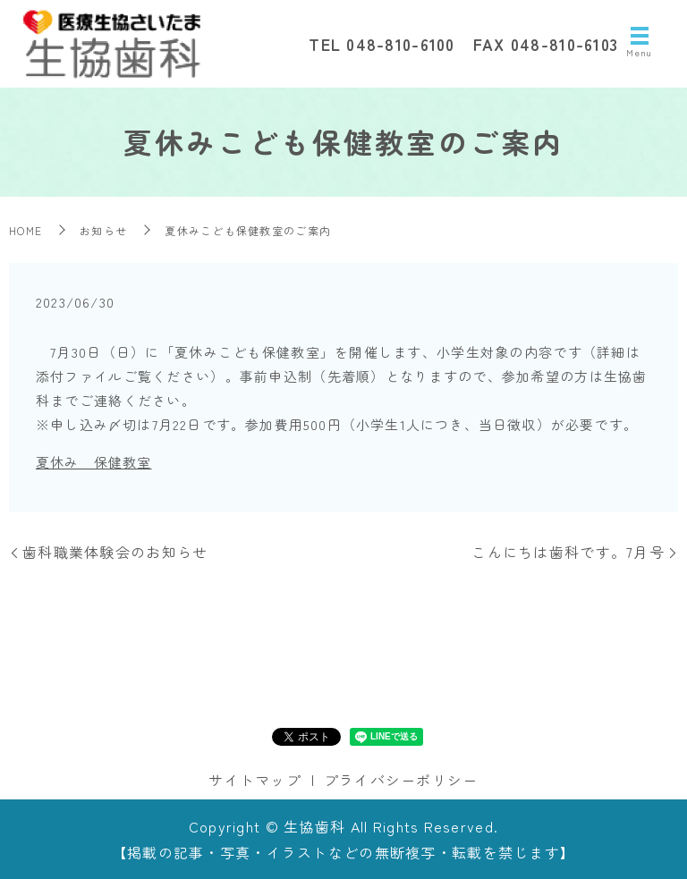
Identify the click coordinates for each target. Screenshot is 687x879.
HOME (25, 230)
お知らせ (103, 230)
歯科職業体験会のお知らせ (115, 551)
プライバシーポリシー (401, 779)
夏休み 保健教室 (94, 461)
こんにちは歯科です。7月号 (568, 551)
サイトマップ (254, 779)
